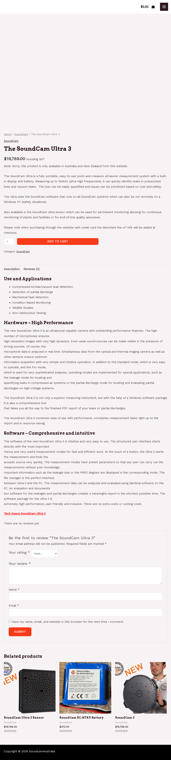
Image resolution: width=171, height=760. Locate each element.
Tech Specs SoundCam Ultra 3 (24, 513)
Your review (20, 564)
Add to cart (57, 241)
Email (14, 605)
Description (12, 269)
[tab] (12, 269)
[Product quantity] (9, 241)
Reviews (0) (32, 269)
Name (14, 589)
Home (7, 134)
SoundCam (21, 134)
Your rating (19, 552)
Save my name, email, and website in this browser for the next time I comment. (68, 622)
